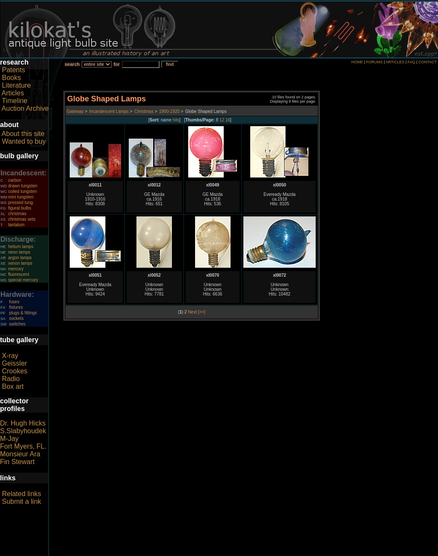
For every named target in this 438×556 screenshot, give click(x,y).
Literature (16, 85)
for (116, 64)
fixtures (16, 307)
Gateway (75, 111)
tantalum (16, 224)
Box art (13, 386)
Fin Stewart (17, 461)
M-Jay (9, 438)
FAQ (411, 62)
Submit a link (21, 501)
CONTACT (427, 62)
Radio (11, 378)
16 (227, 120)
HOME (357, 62)
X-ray (10, 355)
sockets (16, 318)
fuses (14, 301)
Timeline (14, 100)
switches (17, 324)
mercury (16, 268)
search (72, 64)
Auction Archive (25, 108)
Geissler (14, 363)
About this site (23, 133)
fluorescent (18, 274)
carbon (14, 180)
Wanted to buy (24, 141)
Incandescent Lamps (109, 111)
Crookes (14, 371)
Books (11, 77)
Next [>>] (196, 312)
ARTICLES (395, 62)
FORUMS (374, 62)
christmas (17, 213)
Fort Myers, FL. (23, 446)
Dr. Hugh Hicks (23, 423)
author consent (258, 551)
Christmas (144, 111)
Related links (21, 493)
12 (221, 120)
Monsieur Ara (20, 454)
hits (176, 120)
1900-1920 (169, 111)
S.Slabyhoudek (23, 431)
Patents (13, 70)
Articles (13, 93)
